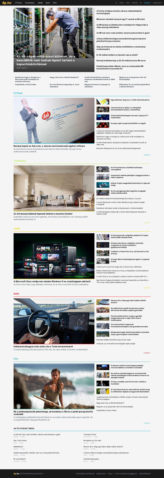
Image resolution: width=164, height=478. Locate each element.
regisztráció (157, 3)
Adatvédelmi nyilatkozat (85, 474)
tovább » (147, 155)
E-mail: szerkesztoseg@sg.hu (126, 474)
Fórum (110, 474)
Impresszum (101, 474)
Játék (40, 3)
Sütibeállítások (144, 474)
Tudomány (29, 3)
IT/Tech (18, 3)
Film (55, 3)
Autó (48, 3)
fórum (122, 3)
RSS (128, 3)
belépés (147, 3)
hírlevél (134, 3)
